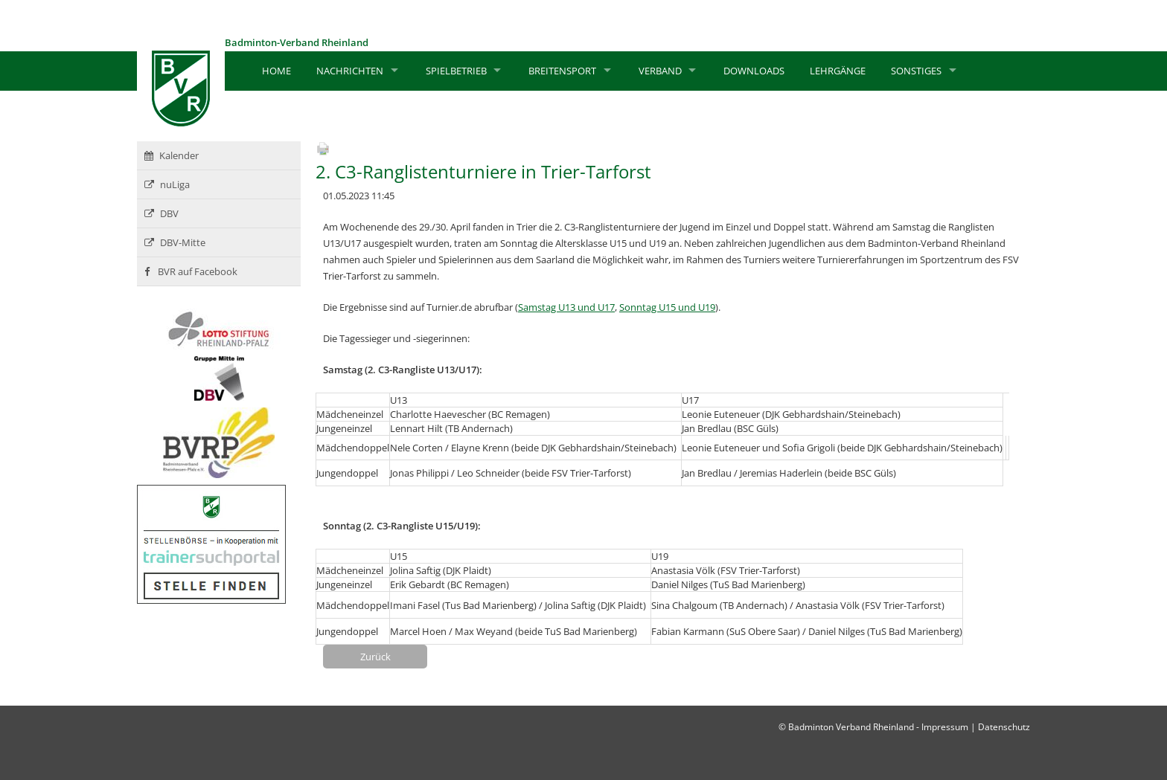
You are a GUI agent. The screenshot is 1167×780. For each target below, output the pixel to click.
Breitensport (562, 70)
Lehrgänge (838, 70)
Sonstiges (916, 70)
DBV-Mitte (174, 242)
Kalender (171, 155)
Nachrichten (349, 70)
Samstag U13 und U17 (566, 307)
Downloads (753, 70)
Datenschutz (1004, 727)
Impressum (944, 727)
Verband (660, 70)
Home (276, 70)
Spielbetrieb (456, 70)
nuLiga (167, 184)
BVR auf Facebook (190, 271)
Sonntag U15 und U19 (667, 307)
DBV (161, 213)
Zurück (375, 656)
